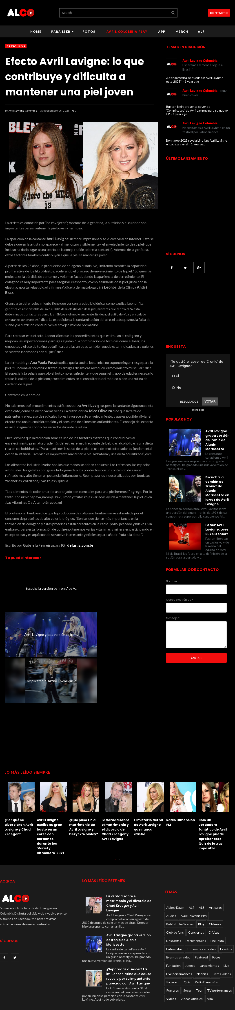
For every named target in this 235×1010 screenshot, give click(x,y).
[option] (20, 779)
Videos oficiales (192, 968)
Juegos (190, 935)
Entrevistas (174, 918)
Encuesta (217, 910)
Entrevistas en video (201, 918)
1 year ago (192, 81)
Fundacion (173, 935)
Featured (201, 926)
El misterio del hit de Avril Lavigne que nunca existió (51, 796)
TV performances (219, 959)
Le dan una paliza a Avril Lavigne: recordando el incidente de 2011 (149, 796)
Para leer (62, 31)
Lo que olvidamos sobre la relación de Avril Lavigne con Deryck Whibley (213, 798)
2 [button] (120, 830)
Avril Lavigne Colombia (23, 110)
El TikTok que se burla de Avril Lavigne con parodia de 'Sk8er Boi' (179, 798)
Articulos (16, 46)
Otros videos (222, 943)
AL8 (201, 876)
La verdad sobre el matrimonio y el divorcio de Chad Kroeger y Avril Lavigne (18, 798)
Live (226, 935)
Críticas (213, 901)
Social (187, 959)
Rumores (172, 959)
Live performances (179, 943)
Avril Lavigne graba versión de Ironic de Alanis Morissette (128, 909)
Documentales (196, 910)
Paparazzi (172, 951)
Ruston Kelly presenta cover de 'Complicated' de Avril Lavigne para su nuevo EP (197, 110)
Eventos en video (178, 926)
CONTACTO (219, 13)
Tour (199, 959)
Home (35, 31)
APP (162, 31)
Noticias (202, 943)
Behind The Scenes (180, 893)
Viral (210, 968)
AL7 (201, 31)
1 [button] (115, 830)
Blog (201, 893)
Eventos (226, 918)
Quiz (187, 951)
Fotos (88, 31)
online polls (198, 409)
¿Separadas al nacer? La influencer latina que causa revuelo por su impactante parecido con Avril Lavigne (128, 945)
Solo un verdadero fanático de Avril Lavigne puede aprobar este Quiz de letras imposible (116, 803)
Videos (171, 968)
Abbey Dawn (175, 876)
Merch (181, 31)
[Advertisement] (199, 699)
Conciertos (196, 901)
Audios (171, 885)
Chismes (215, 893)
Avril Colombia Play (126, 31)
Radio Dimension (206, 951)
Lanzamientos (209, 935)
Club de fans (175, 901)
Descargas (173, 910)
